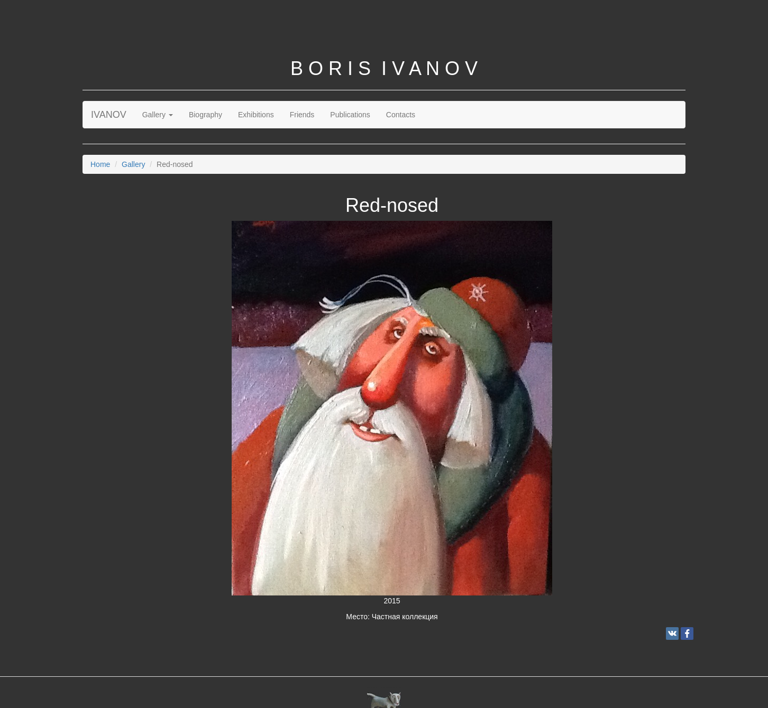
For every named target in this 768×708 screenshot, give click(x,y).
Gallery (157, 114)
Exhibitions (256, 114)
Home (100, 164)
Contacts (400, 114)
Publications (350, 114)
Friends (302, 114)
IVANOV (108, 114)
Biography (205, 114)
